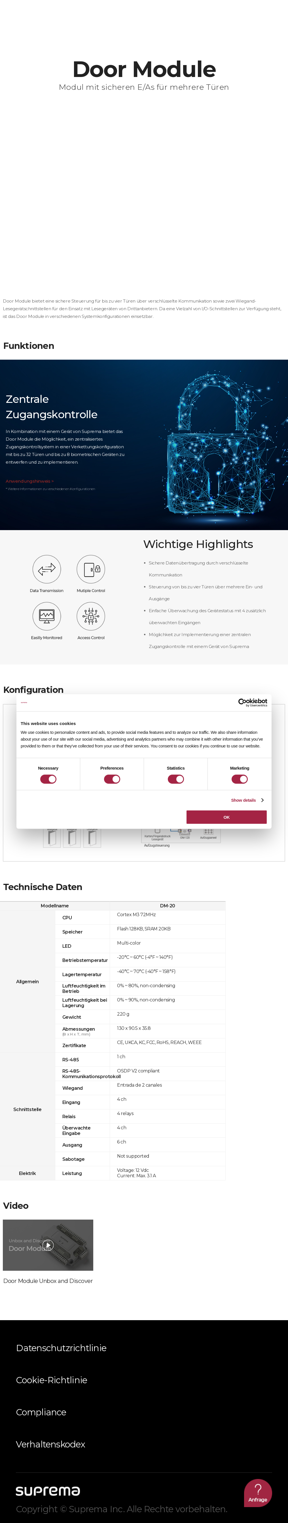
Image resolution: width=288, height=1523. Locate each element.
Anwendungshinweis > (30, 481)
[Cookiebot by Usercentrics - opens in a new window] (242, 702)
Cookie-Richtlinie (51, 1380)
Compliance (41, 1412)
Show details (243, 799)
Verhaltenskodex (50, 1444)
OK (227, 817)
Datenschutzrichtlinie (61, 1348)
